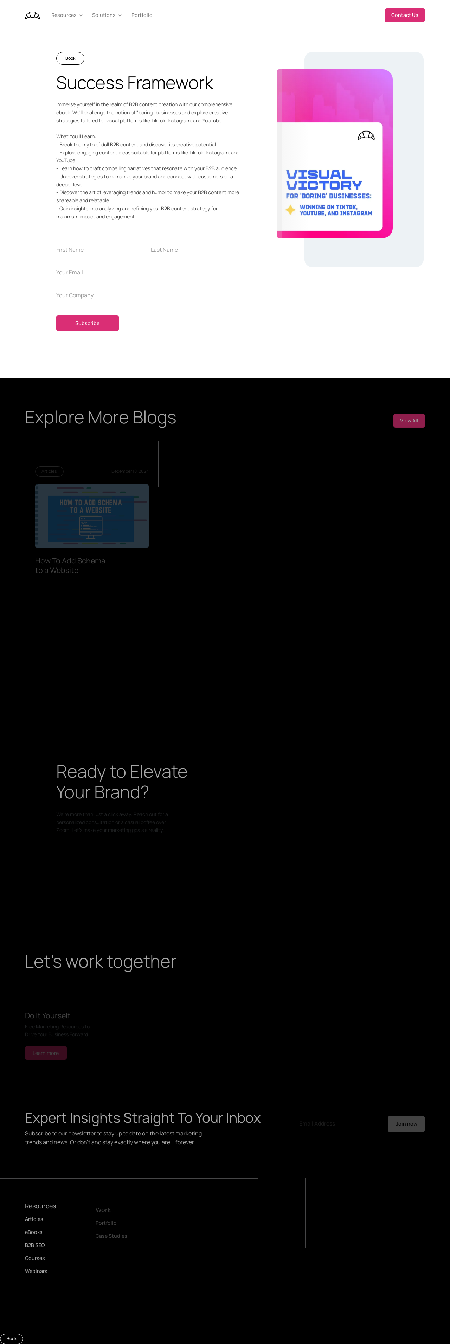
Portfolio (142, 15)
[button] (67, 15)
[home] (32, 15)
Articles (34, 1221)
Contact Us (404, 15)
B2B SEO (35, 1247)
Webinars (36, 1273)
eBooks (34, 1234)
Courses (35, 1260)
